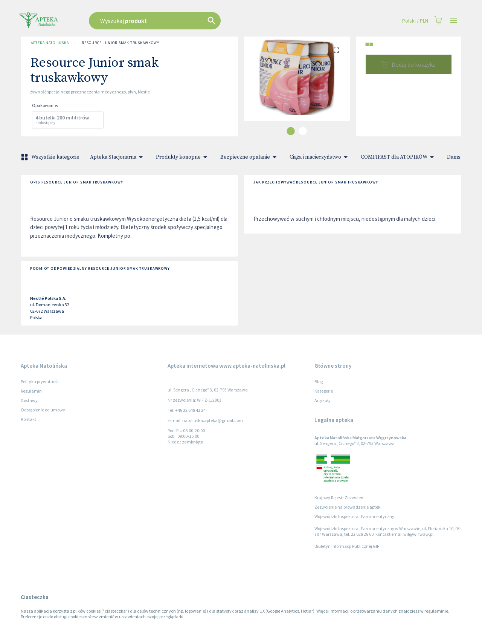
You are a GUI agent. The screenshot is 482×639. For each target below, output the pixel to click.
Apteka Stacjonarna (117, 157)
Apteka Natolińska (50, 43)
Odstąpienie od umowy (43, 410)
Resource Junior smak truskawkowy (120, 43)
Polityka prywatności (41, 381)
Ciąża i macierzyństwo (320, 157)
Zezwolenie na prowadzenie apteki (347, 507)
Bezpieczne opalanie (250, 157)
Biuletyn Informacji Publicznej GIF (346, 546)
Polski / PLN (415, 20)
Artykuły (322, 400)
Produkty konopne (182, 157)
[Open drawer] (453, 20)
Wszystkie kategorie (51, 157)
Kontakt (28, 419)
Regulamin (31, 391)
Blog (318, 381)
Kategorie (323, 391)
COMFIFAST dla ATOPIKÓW (398, 157)
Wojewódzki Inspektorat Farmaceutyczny (354, 516)
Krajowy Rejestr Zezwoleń (338, 497)
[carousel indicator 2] (303, 131)
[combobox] (193, 20)
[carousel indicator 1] (291, 131)
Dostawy (29, 400)
